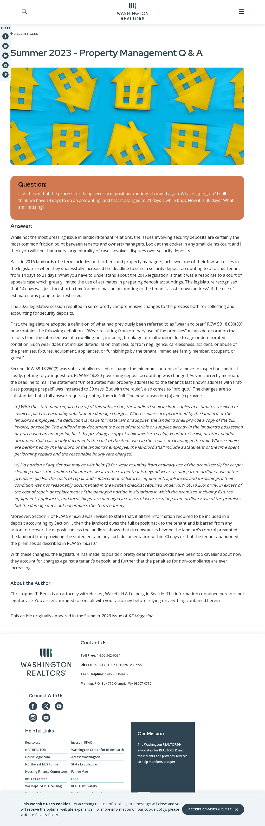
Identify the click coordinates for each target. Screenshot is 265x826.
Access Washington (85, 757)
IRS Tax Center (36, 779)
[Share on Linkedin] (5, 55)
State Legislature (84, 764)
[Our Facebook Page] (33, 706)
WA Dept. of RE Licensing (43, 786)
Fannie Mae (79, 771)
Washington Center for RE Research (97, 750)
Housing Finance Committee (46, 771)
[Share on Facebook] (5, 36)
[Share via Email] (5, 65)
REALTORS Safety (84, 786)
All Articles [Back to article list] (24, 34)
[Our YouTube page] (59, 706)
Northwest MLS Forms (41, 764)
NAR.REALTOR (35, 750)
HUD (74, 779)
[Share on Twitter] (5, 45)
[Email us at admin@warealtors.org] (46, 717)
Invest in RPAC (81, 742)
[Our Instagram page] (33, 717)
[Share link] (5, 74)
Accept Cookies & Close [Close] (213, 809)
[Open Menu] (241, 12)
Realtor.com (34, 742)
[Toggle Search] (24, 12)
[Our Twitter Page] (46, 706)
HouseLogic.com (37, 757)
